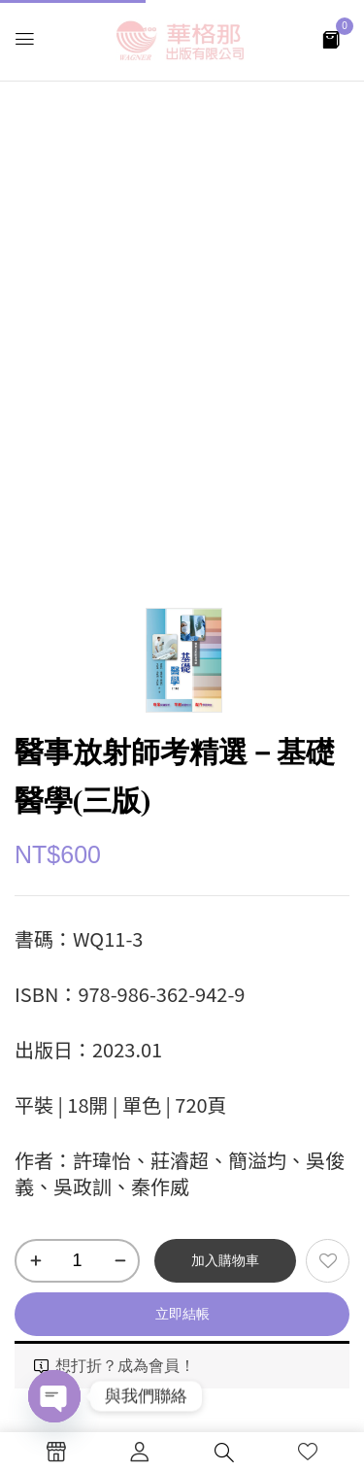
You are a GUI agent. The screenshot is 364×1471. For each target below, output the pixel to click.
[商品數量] (77, 680)
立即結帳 (182, 733)
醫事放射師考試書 (116, 900)
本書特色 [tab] (70, 1027)
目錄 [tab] (52, 1078)
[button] (331, 38)
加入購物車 (225, 679)
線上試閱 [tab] (70, 1130)
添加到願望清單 (327, 680)
